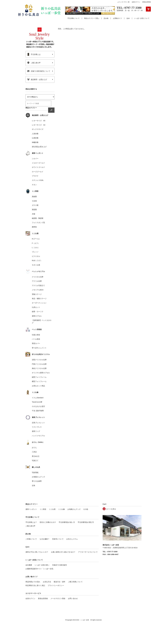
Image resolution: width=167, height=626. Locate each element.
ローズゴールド (37, 172)
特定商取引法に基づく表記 (35, 585)
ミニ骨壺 (43, 509)
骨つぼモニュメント (39, 348)
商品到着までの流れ (33, 582)
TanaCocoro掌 (37, 402)
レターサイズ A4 (38, 125)
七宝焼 (34, 201)
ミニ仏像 (61, 509)
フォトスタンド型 (38, 222)
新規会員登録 (146, 2)
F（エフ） (35, 243)
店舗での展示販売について (38, 71)
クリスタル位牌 (37, 277)
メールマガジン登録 (58, 598)
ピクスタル (36, 256)
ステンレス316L (38, 180)
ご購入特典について (75, 582)
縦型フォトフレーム (39, 377)
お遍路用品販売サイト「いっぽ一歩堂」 (40, 569)
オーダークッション (39, 303)
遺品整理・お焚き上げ (37, 79)
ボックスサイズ (37, 129)
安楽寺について (58, 539)
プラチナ (35, 176)
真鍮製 (34, 196)
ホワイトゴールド (38, 167)
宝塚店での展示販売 (59, 565)
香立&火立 (35, 456)
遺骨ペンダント (31, 509)
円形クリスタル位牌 (39, 364)
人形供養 (35, 134)
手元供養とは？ (31, 522)
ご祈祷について (31, 539)
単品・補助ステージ (39, 298)
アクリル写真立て (38, 285)
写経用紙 (35, 472)
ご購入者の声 (33, 63)
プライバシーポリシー (56, 585)
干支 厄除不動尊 (38, 411)
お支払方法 (47, 582)
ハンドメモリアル (38, 436)
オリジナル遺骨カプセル (41, 373)
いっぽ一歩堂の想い (42, 565)
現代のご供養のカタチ (48, 522)
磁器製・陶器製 (37, 218)
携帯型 (34, 227)
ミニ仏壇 (52, 509)
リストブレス (37, 427)
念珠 (33, 485)
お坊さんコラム (72, 539)
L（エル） (35, 247)
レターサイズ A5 (38, 121)
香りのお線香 (37, 481)
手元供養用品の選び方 (86, 522)
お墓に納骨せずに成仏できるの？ (63, 552)
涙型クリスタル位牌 (39, 360)
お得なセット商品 (38, 386)
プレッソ (35, 252)
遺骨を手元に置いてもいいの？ (37, 552)
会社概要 (29, 565)
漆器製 (34, 209)
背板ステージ (37, 294)
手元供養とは (33, 54)
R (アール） (36, 239)
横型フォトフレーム (39, 381)
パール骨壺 (36, 339)
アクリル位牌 (37, 281)
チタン (34, 185)
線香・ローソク (37, 311)
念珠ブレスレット (38, 423)
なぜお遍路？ (44, 539)
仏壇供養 (35, 138)
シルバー (35, 158)
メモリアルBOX (37, 290)
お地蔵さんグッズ (38, 477)
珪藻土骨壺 (36, 335)
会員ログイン (136, 2)
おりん (34, 447)
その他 (85, 509)
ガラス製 (35, 205)
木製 (33, 214)
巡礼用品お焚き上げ (39, 147)
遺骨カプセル (37, 316)
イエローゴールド (38, 163)
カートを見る (111, 509)
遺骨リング (36, 431)
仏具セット (36, 307)
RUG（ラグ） (37, 260)
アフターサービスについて (88, 552)
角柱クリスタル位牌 (39, 368)
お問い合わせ (73, 598)
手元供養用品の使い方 (67, 522)
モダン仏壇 (36, 265)
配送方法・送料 (59, 582)
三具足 (34, 452)
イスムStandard (37, 398)
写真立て (35, 460)
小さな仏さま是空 (38, 406)
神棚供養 (35, 142)
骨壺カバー (36, 343)
